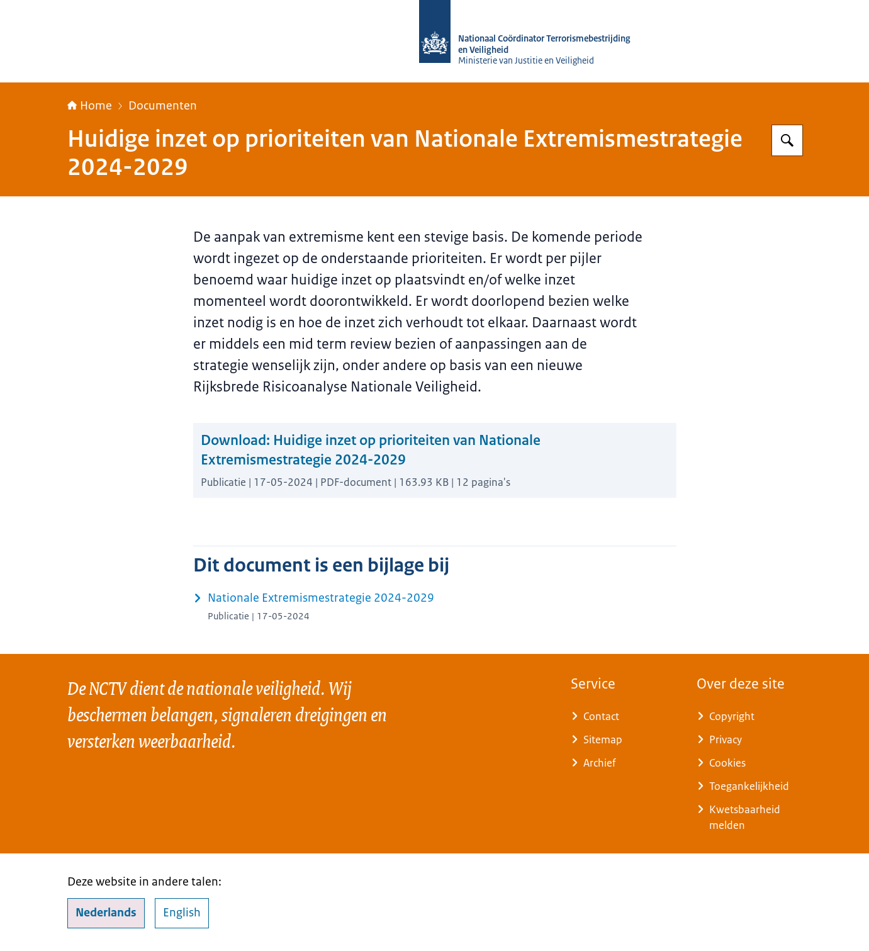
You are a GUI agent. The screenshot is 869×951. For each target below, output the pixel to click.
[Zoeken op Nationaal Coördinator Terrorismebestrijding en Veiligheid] (787, 140)
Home (89, 105)
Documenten (162, 105)
